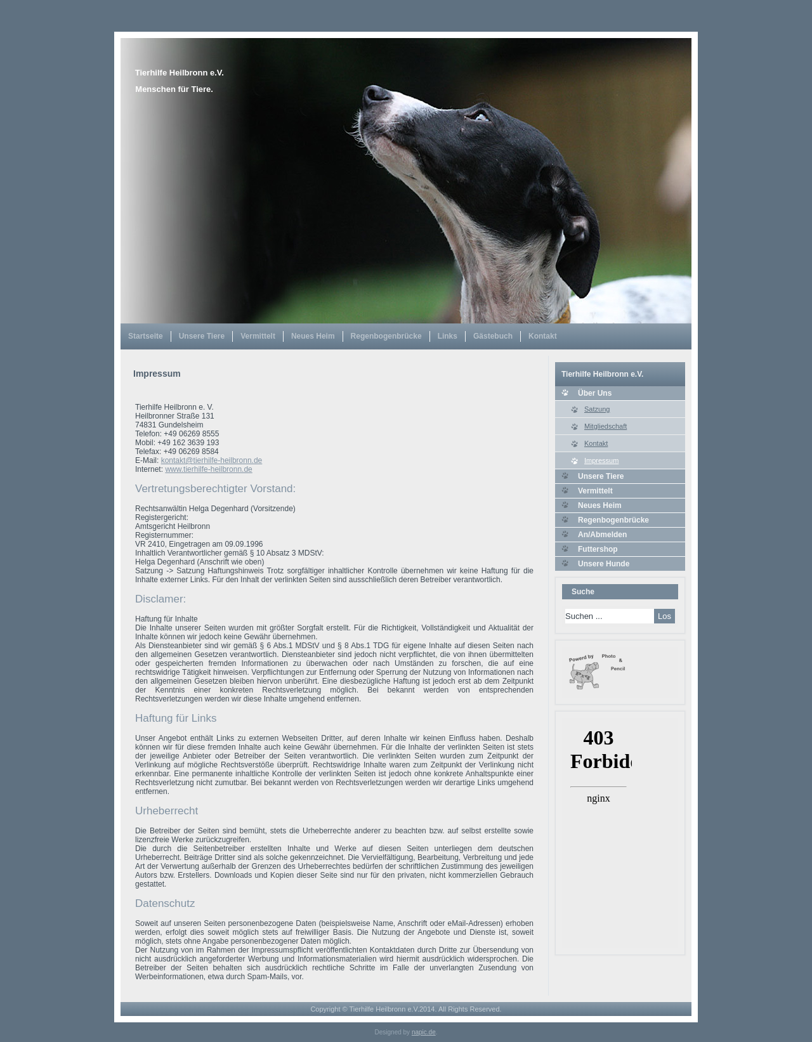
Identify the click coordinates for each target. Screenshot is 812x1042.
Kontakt (542, 336)
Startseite (145, 336)
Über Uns (595, 393)
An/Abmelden (602, 534)
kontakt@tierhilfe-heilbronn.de (212, 460)
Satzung (597, 409)
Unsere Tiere (202, 336)
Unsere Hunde (603, 563)
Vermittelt (257, 336)
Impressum (601, 460)
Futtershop (598, 549)
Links (447, 336)
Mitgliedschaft (605, 426)
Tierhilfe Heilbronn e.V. (179, 72)
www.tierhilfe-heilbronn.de (208, 469)
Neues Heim (313, 336)
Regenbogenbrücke (386, 336)
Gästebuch (493, 336)
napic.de (424, 1032)
